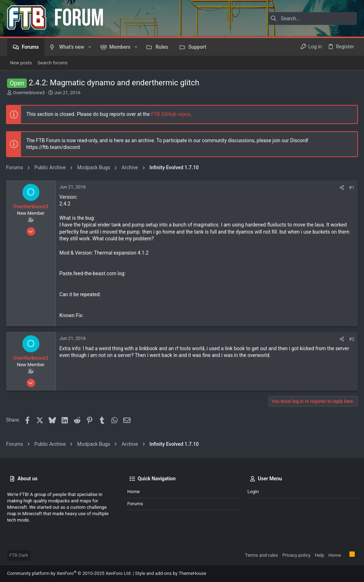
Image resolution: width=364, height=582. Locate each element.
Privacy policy (296, 555)
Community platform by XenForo (69, 573)
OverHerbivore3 (29, 92)
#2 (350, 339)
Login (253, 491)
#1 (350, 187)
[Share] (341, 187)
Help (319, 555)
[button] (90, 47)
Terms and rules (261, 555)
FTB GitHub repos (171, 114)
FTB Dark (18, 555)
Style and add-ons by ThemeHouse (170, 573)
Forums (135, 503)
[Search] (312, 18)
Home (133, 491)
